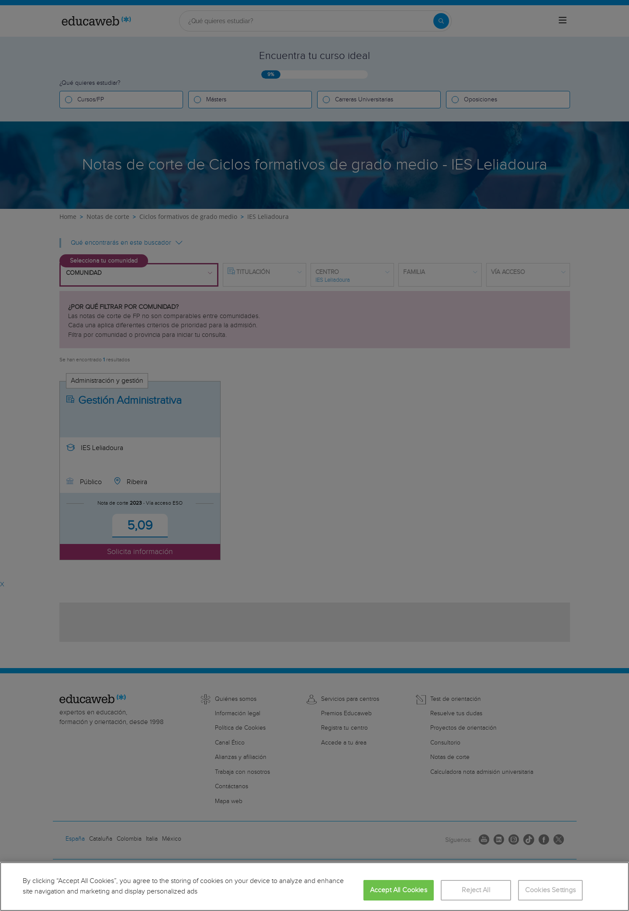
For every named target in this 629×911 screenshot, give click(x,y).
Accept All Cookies (398, 890)
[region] (314, 886)
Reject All (476, 890)
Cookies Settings (550, 890)
